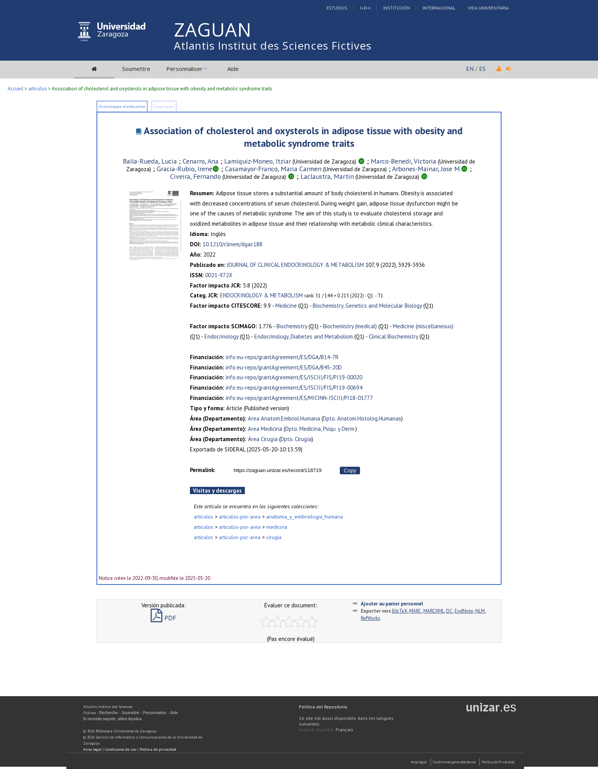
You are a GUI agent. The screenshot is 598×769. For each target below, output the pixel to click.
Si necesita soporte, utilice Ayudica (112, 719)
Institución (396, 8)
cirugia (273, 537)
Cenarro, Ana (201, 161)
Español (325, 729)
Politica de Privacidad (498, 762)
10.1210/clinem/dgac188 (232, 244)
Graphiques (164, 106)
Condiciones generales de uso (454, 762)
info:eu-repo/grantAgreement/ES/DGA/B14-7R (282, 357)
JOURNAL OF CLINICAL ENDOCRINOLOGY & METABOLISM (295, 264)
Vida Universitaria (488, 8)
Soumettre (136, 68)
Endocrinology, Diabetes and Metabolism (303, 336)
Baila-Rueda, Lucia (150, 161)
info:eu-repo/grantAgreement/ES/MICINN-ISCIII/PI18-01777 (299, 397)
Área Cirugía (263, 439)
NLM (480, 611)
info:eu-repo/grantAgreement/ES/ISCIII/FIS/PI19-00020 (294, 377)
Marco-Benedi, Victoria (403, 161)
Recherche (109, 713)
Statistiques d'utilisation (122, 106)
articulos (37, 88)
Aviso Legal (419, 762)
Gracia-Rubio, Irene (184, 168)
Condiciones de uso (120, 749)
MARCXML (433, 611)
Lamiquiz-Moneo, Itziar (257, 161)
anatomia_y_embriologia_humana (304, 516)
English (306, 729)
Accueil (15, 88)
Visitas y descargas (217, 490)
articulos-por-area (239, 516)
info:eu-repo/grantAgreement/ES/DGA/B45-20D (284, 367)
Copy (350, 470)
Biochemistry (291, 326)
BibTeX (399, 611)
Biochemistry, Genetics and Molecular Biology (367, 305)
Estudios (336, 8)
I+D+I (365, 8)
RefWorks (370, 618)
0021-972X (218, 275)
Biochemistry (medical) (350, 326)
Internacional (439, 8)
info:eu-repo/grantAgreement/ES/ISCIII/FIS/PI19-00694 (294, 387)
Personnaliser (184, 68)
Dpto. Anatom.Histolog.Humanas (362, 418)
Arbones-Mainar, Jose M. (426, 168)
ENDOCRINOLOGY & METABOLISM (261, 295)
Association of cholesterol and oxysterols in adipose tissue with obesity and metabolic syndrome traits (303, 136)
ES (482, 68)
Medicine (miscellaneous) (423, 326)
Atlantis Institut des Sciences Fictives (272, 45)
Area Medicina (265, 428)
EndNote (464, 611)
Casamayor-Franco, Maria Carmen (273, 168)
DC (449, 611)
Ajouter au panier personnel (392, 603)
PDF (163, 617)
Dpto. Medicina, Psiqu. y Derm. (320, 428)
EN (470, 68)
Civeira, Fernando (195, 176)
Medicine (286, 305)
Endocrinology (221, 336)
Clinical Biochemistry (393, 336)
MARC (415, 611)
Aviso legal (92, 749)
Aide (233, 68)
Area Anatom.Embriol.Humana (284, 418)
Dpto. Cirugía (296, 439)
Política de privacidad (158, 749)
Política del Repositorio (323, 707)
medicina (276, 526)
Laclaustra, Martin (327, 176)
